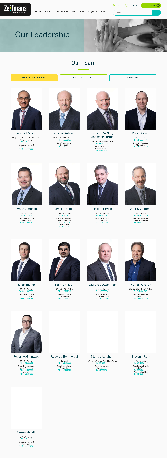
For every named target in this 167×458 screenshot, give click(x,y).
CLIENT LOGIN (152, 5)
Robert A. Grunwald (26, 356)
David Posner (140, 133)
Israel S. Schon (64, 209)
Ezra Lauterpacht (26, 209)
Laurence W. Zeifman (103, 284)
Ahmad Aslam (26, 133)
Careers (117, 5)
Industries (76, 11)
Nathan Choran (141, 284)
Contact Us (131, 5)
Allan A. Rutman (64, 133)
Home (38, 11)
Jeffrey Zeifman (140, 209)
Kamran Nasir (64, 284)
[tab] (34, 77)
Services (61, 11)
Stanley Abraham (102, 356)
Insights (91, 11)
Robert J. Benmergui (64, 356)
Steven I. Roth (140, 356)
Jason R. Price (102, 209)
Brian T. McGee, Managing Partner (103, 135)
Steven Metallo (26, 432)
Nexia (104, 11)
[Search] (156, 13)
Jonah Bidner (26, 284)
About (48, 11)
